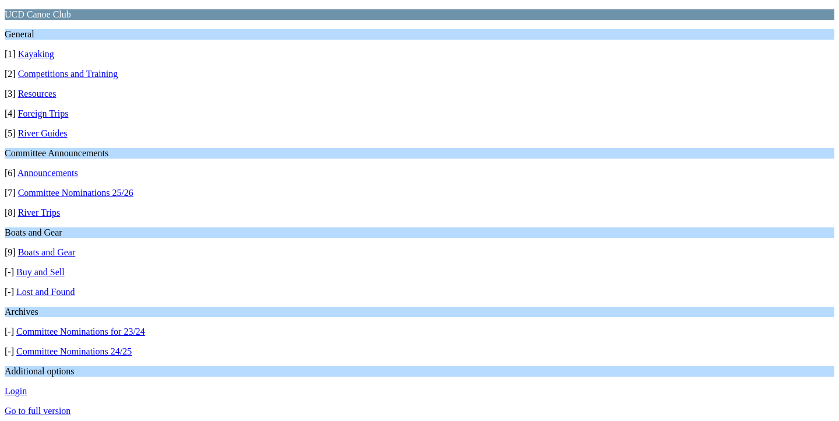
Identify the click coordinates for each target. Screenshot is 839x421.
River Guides (43, 133)
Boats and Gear (47, 252)
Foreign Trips (43, 113)
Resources (37, 94)
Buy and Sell (40, 272)
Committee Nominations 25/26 (75, 193)
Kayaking (36, 54)
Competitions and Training (68, 74)
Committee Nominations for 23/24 (80, 331)
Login (16, 391)
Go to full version (37, 411)
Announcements (47, 173)
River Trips (39, 212)
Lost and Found (45, 292)
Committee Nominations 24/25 (74, 351)
